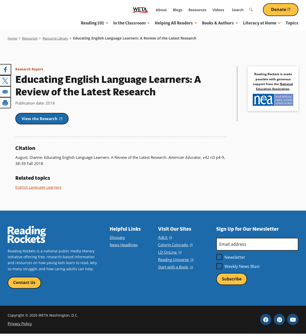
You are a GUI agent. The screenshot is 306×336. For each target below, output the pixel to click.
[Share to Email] (5, 91)
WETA (140, 9)
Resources (197, 9)
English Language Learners (38, 188)
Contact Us (24, 284)
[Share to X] (5, 80)
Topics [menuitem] (292, 23)
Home (13, 38)
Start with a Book (175, 268)
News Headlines (123, 246)
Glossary (117, 238)
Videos (218, 9)
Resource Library (59, 38)
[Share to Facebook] (5, 69)
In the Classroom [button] (131, 23)
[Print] (5, 101)
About (161, 9)
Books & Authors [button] (220, 23)
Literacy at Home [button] (261, 23)
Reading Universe (175, 261)
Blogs (177, 9)
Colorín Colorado (174, 246)
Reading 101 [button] (94, 23)
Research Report (29, 69)
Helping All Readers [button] (176, 23)
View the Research (48, 119)
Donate (284, 9)
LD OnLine (169, 253)
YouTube (292, 321)
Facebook (265, 321)
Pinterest (279, 321)
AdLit (164, 238)
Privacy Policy (19, 325)
